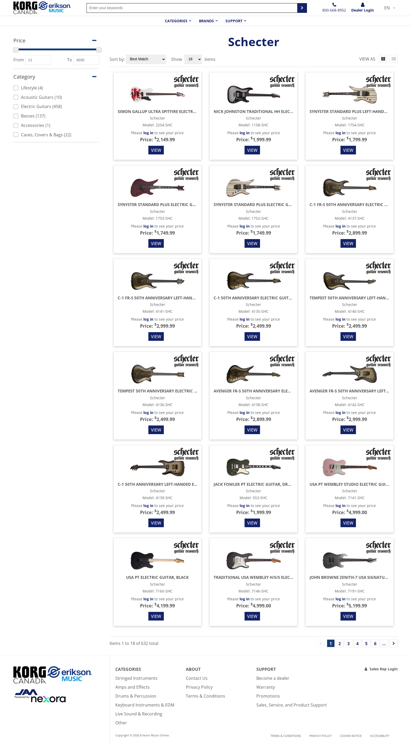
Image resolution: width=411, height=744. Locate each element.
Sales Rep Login (384, 668)
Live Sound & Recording (138, 714)
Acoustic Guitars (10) (37, 97)
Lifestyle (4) (28, 88)
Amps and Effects (132, 687)
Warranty (265, 687)
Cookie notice (351, 736)
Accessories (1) (31, 125)
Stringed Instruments (136, 678)
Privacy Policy (199, 687)
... (384, 643)
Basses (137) (29, 116)
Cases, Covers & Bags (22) (42, 135)
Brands (206, 20)
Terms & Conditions (205, 696)
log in (148, 132)
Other (121, 723)
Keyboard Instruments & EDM (144, 705)
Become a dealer (272, 678)
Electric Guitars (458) (37, 106)
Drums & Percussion (135, 696)
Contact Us (197, 678)
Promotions (268, 696)
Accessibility (379, 736)
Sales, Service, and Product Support (291, 705)
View (156, 150)
